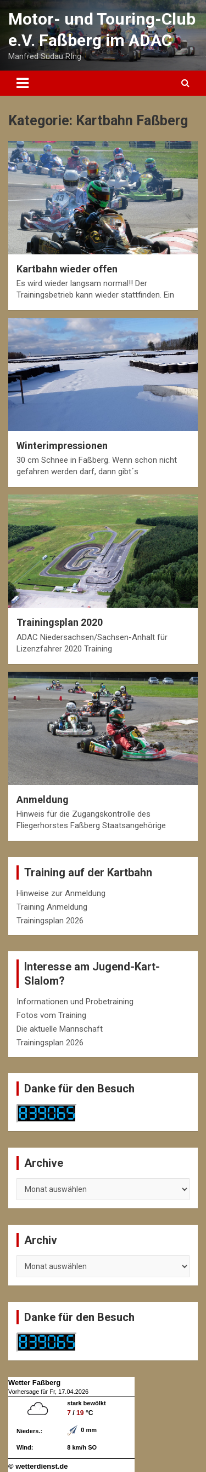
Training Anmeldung (51, 907)
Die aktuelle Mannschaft (59, 1029)
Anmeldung (42, 799)
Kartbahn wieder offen (67, 269)
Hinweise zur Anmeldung (60, 893)
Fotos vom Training (51, 1015)
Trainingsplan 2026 (49, 921)
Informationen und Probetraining (74, 1001)
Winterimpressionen (62, 445)
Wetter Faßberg (34, 1382)
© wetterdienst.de (38, 1466)
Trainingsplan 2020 (59, 622)
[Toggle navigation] (22, 83)
